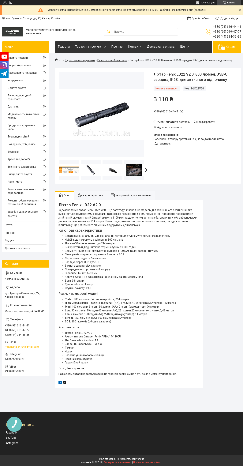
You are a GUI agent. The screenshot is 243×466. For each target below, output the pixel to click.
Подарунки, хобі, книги (22, 144)
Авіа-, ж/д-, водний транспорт (20, 97)
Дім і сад (13, 106)
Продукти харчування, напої (22, 127)
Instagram (12, 443)
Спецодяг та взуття (20, 174)
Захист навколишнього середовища (22, 191)
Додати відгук (229, 18)
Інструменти (15, 80)
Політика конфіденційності (147, 462)
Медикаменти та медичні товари (23, 116)
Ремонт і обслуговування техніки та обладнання (23, 202)
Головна (64, 46)
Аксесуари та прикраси (22, 72)
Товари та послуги (88, 46)
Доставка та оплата (160, 46)
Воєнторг (13, 151)
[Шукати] (108, 32)
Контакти (134, 46)
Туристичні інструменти (80, 60)
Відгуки (9, 240)
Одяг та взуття (17, 87)
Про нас (116, 46)
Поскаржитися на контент (118, 462)
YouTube (11, 437)
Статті (9, 225)
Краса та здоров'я (19, 159)
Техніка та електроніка (22, 166)
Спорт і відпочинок (19, 65)
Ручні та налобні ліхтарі (112, 60)
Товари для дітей (18, 136)
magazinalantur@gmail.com (22, 346)
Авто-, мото (15, 181)
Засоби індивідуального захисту (23, 213)
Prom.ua (139, 459)
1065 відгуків (208, 2)
